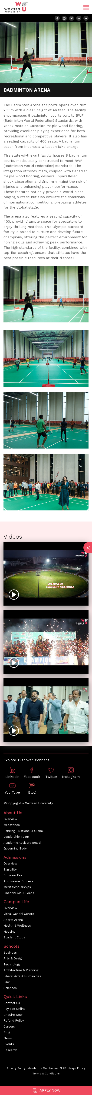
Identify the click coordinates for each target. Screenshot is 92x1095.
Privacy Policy (16, 1068)
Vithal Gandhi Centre (18, 914)
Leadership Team (16, 836)
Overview (10, 819)
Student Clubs (14, 937)
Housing (9, 931)
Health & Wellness (17, 925)
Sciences (10, 988)
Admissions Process (18, 881)
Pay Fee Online (14, 1008)
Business (10, 952)
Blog (6, 1032)
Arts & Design (13, 958)
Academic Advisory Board (22, 842)
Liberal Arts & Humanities (22, 976)
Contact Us (11, 1003)
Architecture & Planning (20, 970)
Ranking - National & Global (23, 831)
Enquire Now (13, 1014)
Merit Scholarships (17, 887)
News (7, 1038)
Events (8, 1044)
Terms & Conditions (46, 1073)
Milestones (11, 825)
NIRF (63, 1068)
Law (6, 982)
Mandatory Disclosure (42, 1068)
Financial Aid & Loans (18, 893)
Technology (11, 964)
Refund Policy (13, 1020)
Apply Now (46, 1090)
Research (10, 1050)
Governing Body (15, 848)
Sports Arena (13, 920)
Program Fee (12, 875)
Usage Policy (76, 1068)
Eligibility (10, 869)
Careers (9, 1026)
